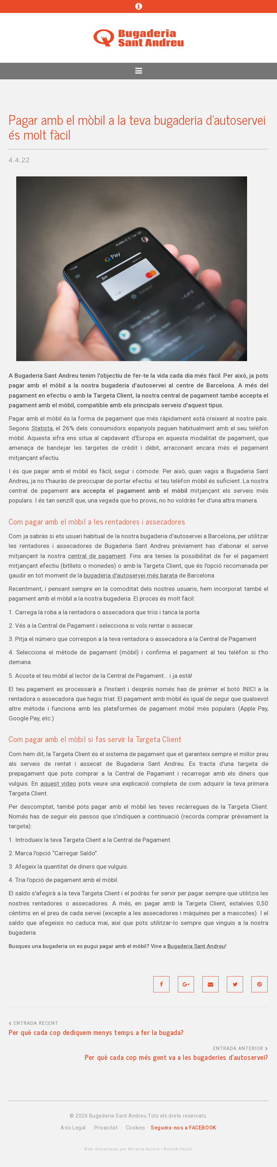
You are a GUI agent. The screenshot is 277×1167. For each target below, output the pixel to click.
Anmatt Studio (178, 1149)
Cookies (135, 1128)
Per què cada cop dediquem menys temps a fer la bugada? (96, 1031)
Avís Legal (73, 1128)
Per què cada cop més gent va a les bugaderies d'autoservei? (176, 1056)
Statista (42, 428)
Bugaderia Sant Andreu (196, 946)
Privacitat (106, 1128)
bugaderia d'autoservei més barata (130, 575)
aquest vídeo (58, 783)
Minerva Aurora (143, 1149)
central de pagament (97, 556)
